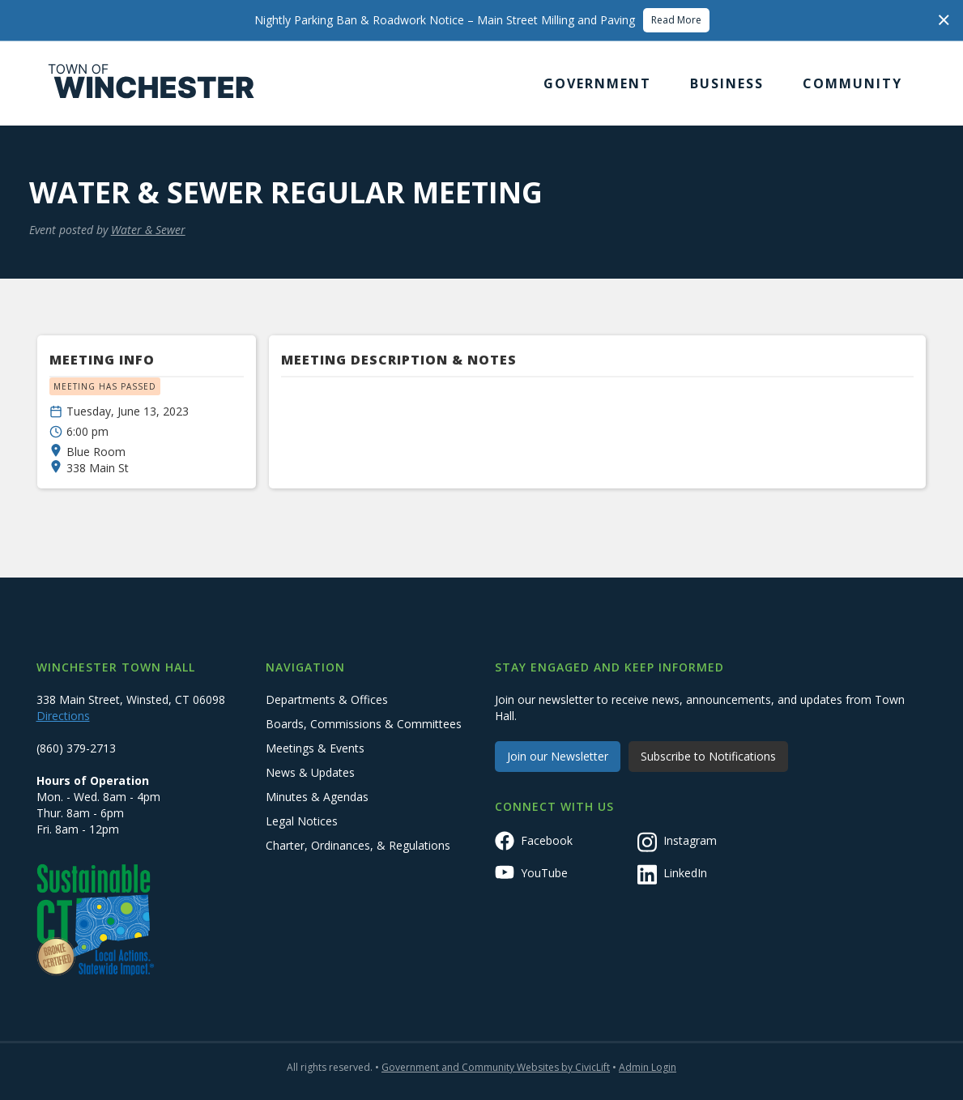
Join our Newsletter (557, 756)
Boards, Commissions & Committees (364, 723)
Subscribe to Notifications (708, 756)
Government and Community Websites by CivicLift (495, 1067)
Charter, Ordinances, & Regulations (358, 845)
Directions (63, 715)
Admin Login (647, 1067)
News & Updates (310, 772)
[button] (597, 83)
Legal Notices (302, 821)
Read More (676, 20)
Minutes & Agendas (317, 796)
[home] (151, 83)
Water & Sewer (148, 229)
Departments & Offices (327, 699)
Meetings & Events (315, 748)
